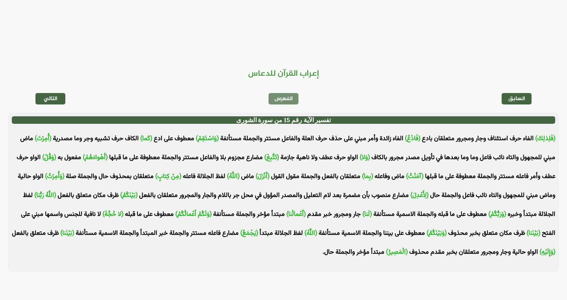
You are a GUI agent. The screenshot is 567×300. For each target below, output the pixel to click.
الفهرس (283, 98)
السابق (516, 98)
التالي (50, 98)
